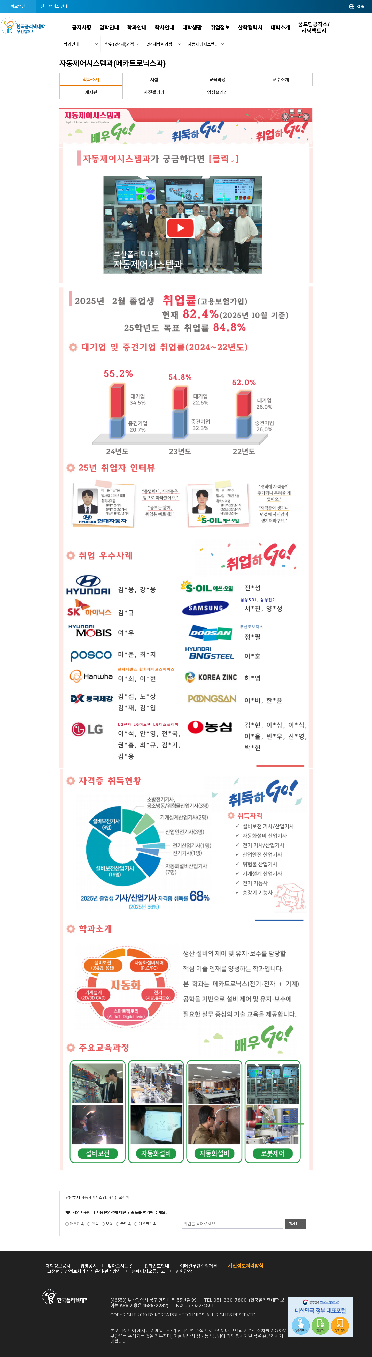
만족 (95, 1223)
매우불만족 (147, 1223)
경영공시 (88, 1266)
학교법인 (18, 6)
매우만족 (77, 1223)
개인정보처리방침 (245, 1266)
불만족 (125, 1223)
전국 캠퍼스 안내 (54, 6)
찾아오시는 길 (121, 1266)
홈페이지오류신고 (148, 1271)
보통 (109, 1223)
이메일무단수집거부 (198, 1266)
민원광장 (184, 1271)
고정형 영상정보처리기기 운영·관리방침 (84, 1271)
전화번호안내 (156, 1266)
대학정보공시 (58, 1266)
